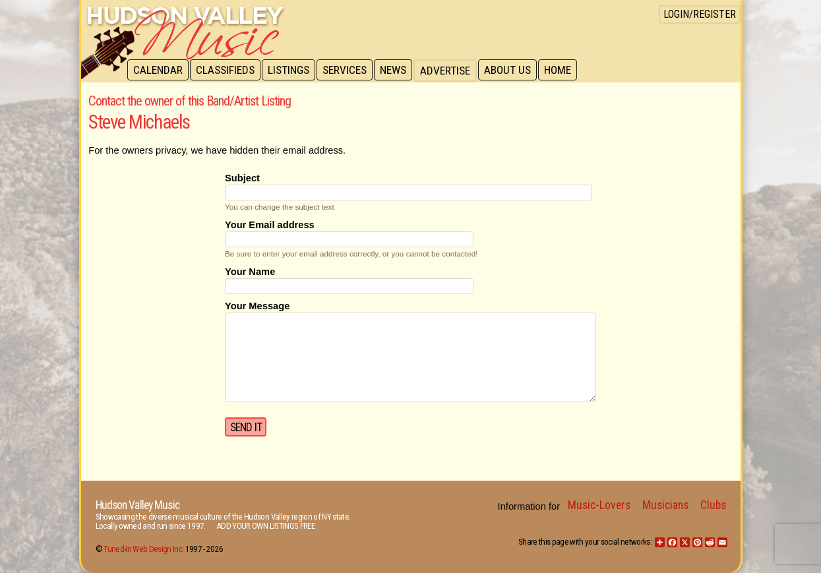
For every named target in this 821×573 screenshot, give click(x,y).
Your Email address (270, 225)
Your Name (250, 271)
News (399, 70)
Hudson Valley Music (137, 505)
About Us (514, 70)
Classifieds (227, 70)
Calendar (158, 70)
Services (349, 70)
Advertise (452, 70)
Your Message (257, 306)
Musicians (665, 505)
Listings (292, 70)
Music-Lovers (599, 505)
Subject (242, 178)
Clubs (713, 505)
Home (566, 70)
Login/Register (699, 14)
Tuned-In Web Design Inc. (143, 549)
